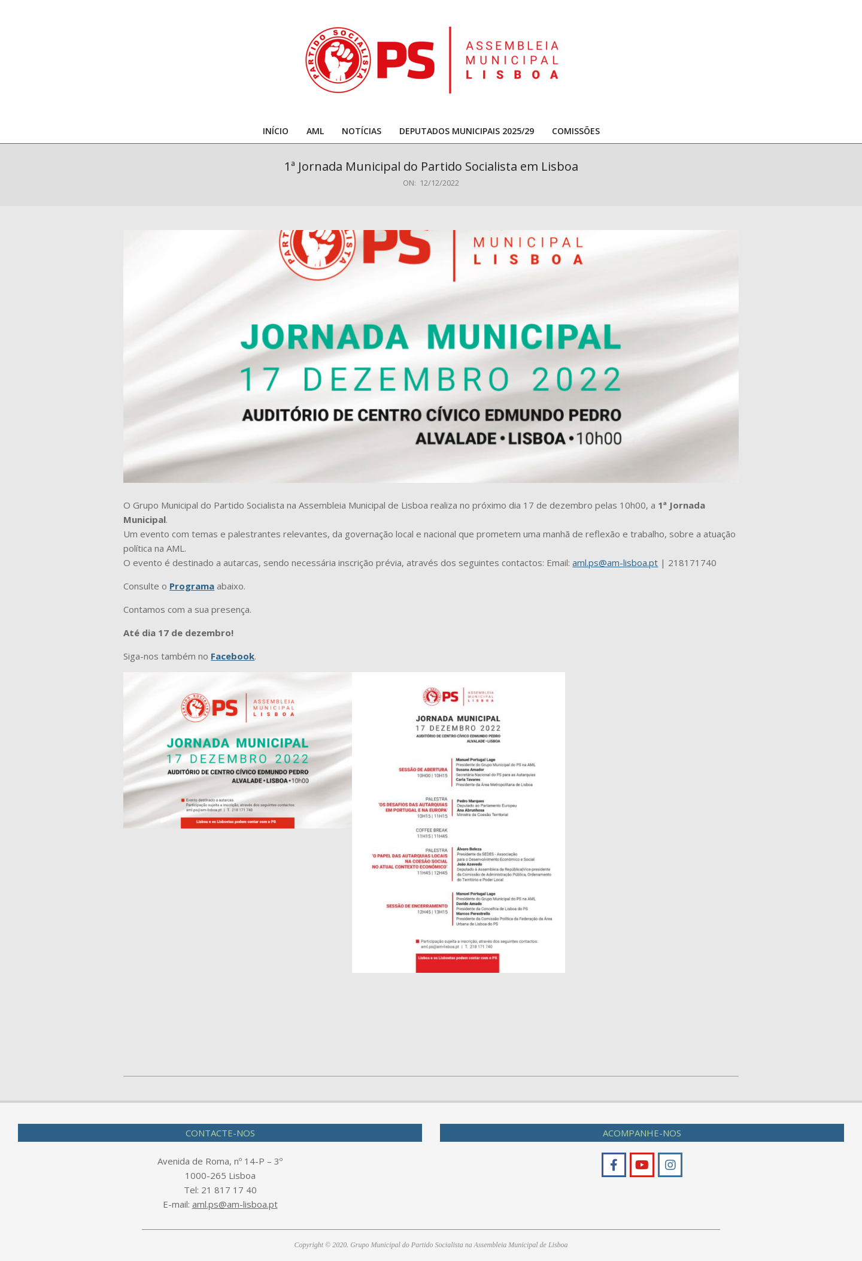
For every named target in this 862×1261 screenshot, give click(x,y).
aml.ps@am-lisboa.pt (615, 562)
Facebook (232, 656)
